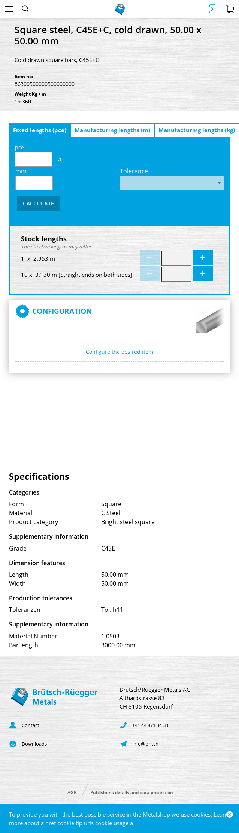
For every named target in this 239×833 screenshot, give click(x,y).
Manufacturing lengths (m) (112, 130)
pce (33, 155)
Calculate (38, 203)
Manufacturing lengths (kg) (196, 130)
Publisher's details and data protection (131, 792)
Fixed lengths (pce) (39, 130)
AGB (72, 792)
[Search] (25, 8)
